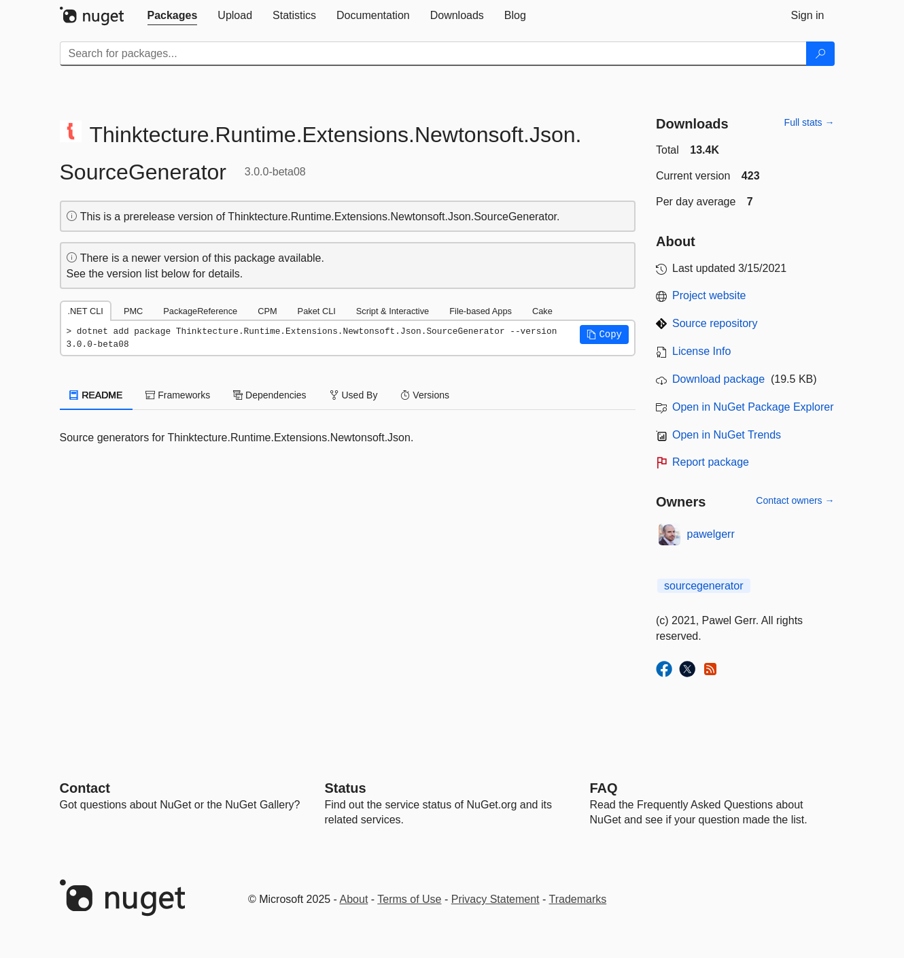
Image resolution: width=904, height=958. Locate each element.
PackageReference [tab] (200, 311)
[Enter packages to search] (433, 53)
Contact (85, 788)
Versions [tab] (424, 395)
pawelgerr (711, 534)
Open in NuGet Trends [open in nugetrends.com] (726, 435)
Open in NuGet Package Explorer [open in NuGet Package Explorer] (752, 407)
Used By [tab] (354, 395)
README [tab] (96, 395)
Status (345, 788)
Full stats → (809, 122)
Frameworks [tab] (177, 395)
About (354, 899)
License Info (701, 351)
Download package (718, 379)
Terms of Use (409, 899)
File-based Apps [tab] (480, 311)
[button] (604, 334)
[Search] (820, 53)
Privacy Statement (495, 899)
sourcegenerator (704, 586)
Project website (709, 295)
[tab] (172, 16)
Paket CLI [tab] (317, 311)
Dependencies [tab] (269, 395)
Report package (710, 462)
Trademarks (578, 899)
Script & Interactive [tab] (392, 311)
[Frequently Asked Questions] (604, 788)
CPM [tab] (267, 311)
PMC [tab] (133, 311)
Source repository (714, 323)
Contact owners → (795, 500)
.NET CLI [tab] (85, 311)
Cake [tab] (542, 311)
